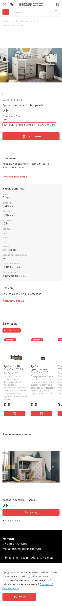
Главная (7, 21)
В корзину (31, 512)
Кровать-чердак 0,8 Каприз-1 (20, 499)
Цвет (5, 119)
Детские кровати (12, 25)
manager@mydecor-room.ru (21, 549)
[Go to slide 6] (15, 520)
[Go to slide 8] (19, 520)
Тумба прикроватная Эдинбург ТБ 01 (40, 369)
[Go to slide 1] (2, 94)
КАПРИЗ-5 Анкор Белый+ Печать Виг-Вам (29, 124)
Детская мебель (25, 21)
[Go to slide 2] (4, 94)
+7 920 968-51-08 (14, 544)
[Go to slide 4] (10, 520)
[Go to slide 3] (8, 520)
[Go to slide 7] (17, 520)
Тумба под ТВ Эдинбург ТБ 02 (13, 368)
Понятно (19, 597)
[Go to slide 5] (12, 520)
